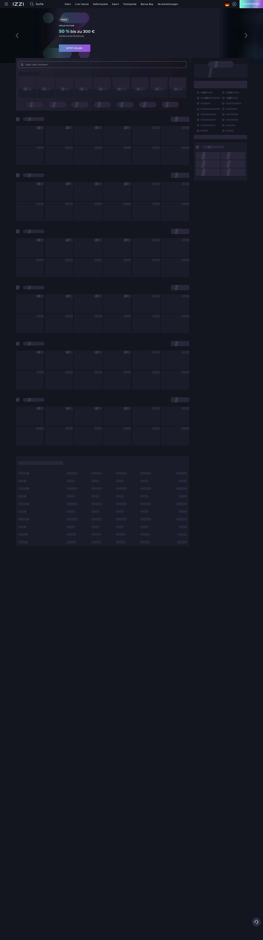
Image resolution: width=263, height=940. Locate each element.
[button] (17, 35)
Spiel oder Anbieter (34, 64)
